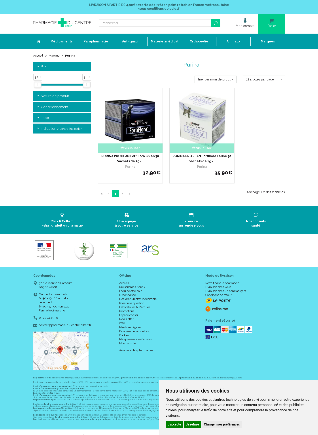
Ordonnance (127, 288)
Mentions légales (130, 320)
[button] (215, 79)
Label (43, 118)
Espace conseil (129, 308)
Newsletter (126, 312)
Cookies (124, 328)
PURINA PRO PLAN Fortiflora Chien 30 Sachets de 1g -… (126, 151)
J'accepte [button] (174, 424)
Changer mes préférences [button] (222, 424)
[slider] (37, 85)
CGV (122, 316)
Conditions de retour (218, 288)
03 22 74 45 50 (48, 310)
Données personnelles (134, 324)
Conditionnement (52, 107)
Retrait (62, 213)
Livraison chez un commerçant (225, 284)
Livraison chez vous (218, 279)
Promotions (126, 304)
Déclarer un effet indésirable (138, 292)
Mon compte (127, 336)
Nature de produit (52, 96)
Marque (54, 55)
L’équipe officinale (130, 284)
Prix (41, 67)
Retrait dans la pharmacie (222, 275)
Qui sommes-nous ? (132, 279)
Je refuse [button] (192, 424)
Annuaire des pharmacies (136, 343)
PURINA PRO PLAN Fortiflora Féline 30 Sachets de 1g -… (191, 151)
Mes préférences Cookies (135, 332)
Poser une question (131, 296)
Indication (59, 128)
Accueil (38, 55)
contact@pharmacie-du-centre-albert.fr (65, 318)
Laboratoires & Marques (134, 299)
